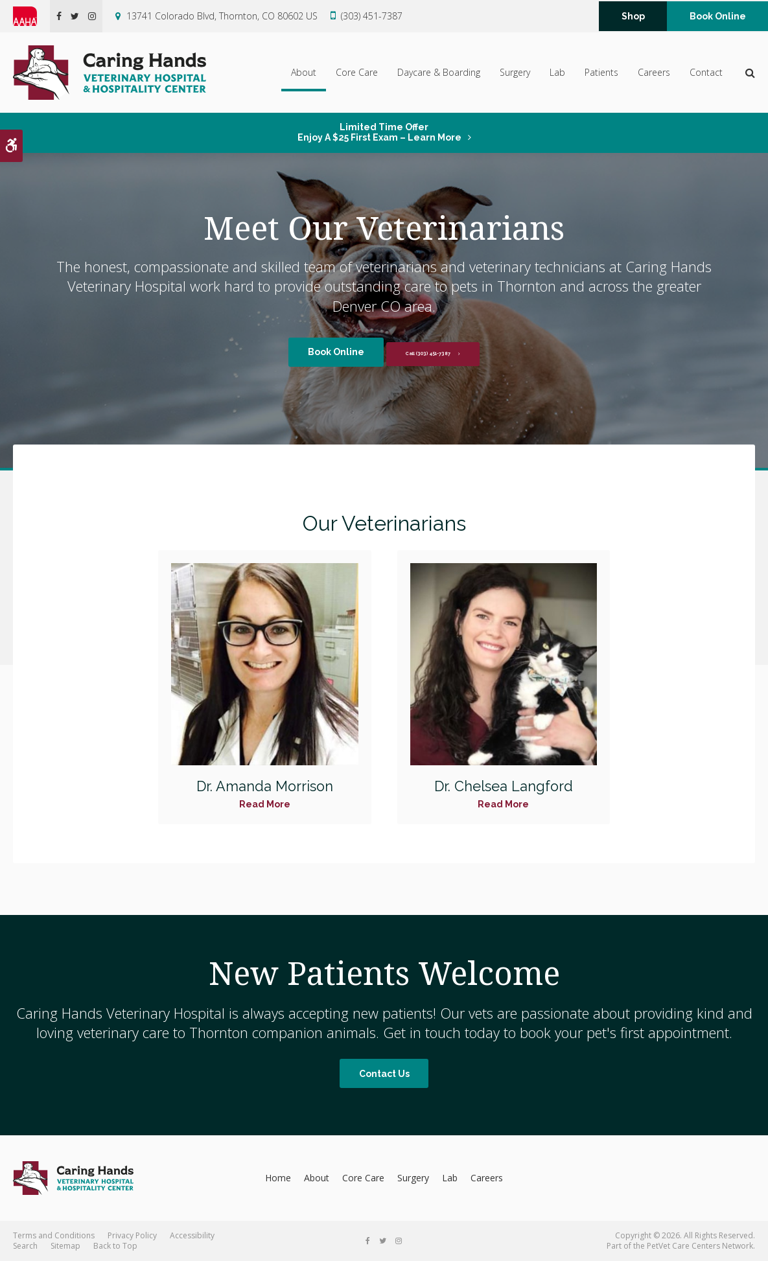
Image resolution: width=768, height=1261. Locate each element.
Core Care (357, 72)
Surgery (515, 72)
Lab (557, 72)
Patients (601, 72)
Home (278, 1178)
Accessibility (192, 1235)
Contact (706, 72)
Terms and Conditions (54, 1235)
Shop (633, 16)
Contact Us (384, 1074)
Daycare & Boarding (438, 72)
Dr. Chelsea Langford (503, 785)
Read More (264, 804)
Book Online (718, 16)
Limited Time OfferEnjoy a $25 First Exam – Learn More (379, 132)
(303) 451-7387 (371, 16)
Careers (654, 72)
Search (25, 1245)
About (303, 72)
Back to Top (115, 1245)
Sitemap (65, 1245)
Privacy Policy (132, 1235)
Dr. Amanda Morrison (264, 785)
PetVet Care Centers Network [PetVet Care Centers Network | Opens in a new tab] (700, 1245)
